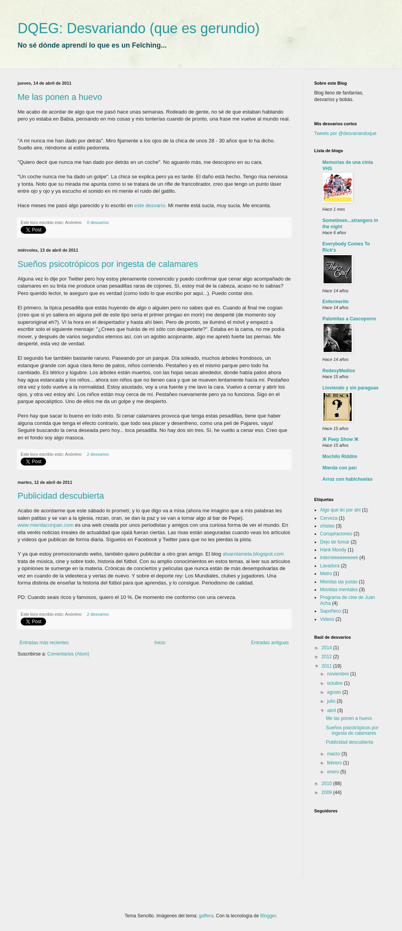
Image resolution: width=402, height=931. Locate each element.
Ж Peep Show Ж (340, 439)
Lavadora (330, 566)
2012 (327, 656)
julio (332, 701)
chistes (327, 526)
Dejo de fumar (334, 542)
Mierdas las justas (339, 582)
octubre (335, 683)
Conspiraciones (336, 534)
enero (333, 772)
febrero (335, 763)
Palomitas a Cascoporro (349, 319)
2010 (327, 783)
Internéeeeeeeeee (339, 557)
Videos (327, 619)
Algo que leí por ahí (340, 510)
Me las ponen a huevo (60, 97)
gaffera (206, 916)
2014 (327, 647)
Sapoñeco (330, 611)
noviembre (338, 674)
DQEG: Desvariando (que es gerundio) (139, 28)
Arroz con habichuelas (347, 479)
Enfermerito (335, 301)
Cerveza (329, 518)
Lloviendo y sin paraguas (350, 388)
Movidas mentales (339, 589)
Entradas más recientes (44, 642)
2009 (327, 792)
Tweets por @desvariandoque (345, 133)
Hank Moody (333, 550)
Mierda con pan (339, 468)
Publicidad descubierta (61, 496)
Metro (326, 573)
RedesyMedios (338, 370)
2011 (327, 666)
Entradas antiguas (270, 642)
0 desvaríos (98, 222)
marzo (334, 754)
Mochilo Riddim (339, 456)
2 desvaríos (98, 454)
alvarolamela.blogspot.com (253, 554)
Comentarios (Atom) (68, 654)
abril (332, 710)
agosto (334, 692)
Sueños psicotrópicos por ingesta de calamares (108, 264)
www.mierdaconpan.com (46, 525)
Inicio (160, 642)
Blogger (268, 916)
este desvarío (149, 205)
